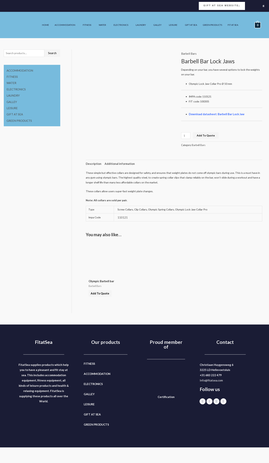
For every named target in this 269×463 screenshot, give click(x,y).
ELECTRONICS (153, 20)
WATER (131, 20)
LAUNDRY (176, 20)
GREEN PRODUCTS (207, 29)
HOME (67, 20)
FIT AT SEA (231, 29)
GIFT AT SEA (232, 20)
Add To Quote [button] (102, 307)
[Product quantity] (186, 141)
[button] (90, 21)
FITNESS (114, 20)
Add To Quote (207, 141)
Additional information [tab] (120, 170)
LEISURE (211, 20)
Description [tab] (93, 170)
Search (52, 53)
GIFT (87, 430)
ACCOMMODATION (89, 20)
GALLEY (194, 20)
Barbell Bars (189, 53)
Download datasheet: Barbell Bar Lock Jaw (217, 118)
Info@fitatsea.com (211, 396)
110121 (123, 228)
